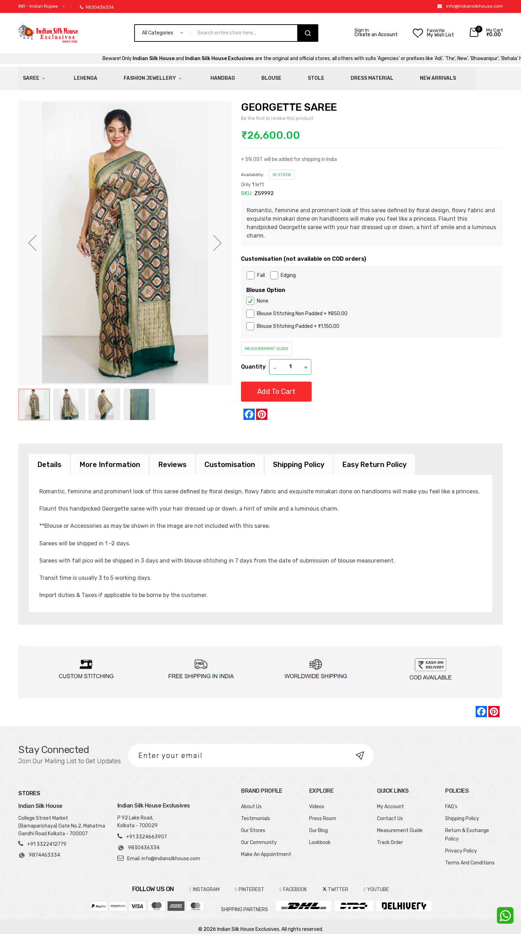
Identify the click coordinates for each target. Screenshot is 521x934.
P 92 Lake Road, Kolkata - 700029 (137, 816)
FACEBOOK (293, 883)
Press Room (322, 813)
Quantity (253, 360)
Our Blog (318, 825)
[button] (42, 6)
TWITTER (335, 883)
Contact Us (390, 813)
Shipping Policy (298, 458)
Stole (236, 75)
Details (49, 458)
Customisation (229, 458)
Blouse (206, 75)
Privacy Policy (461, 845)
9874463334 (39, 849)
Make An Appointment (266, 848)
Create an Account (376, 34)
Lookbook (320, 836)
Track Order (390, 836)
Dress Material (278, 75)
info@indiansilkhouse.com (474, 6)
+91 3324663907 (146, 831)
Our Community (259, 836)
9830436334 (97, 7)
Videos (316, 801)
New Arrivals (330, 75)
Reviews (172, 458)
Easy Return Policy (374, 458)
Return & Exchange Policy (467, 829)
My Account (390, 801)
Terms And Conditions (470, 857)
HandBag (171, 75)
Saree (26, 75)
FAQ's (451, 801)
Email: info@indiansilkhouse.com (163, 853)
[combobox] (246, 33)
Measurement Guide (266, 342)
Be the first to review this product (277, 112)
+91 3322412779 (46, 839)
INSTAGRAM (204, 883)
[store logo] (48, 33)
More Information (109, 458)
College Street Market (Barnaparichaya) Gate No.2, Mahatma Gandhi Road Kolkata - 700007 (61, 820)
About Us (251, 801)
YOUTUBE (376, 883)
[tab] (49, 458)
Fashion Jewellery (115, 75)
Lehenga (64, 75)
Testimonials (255, 813)
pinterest (249, 883)
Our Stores (253, 825)
